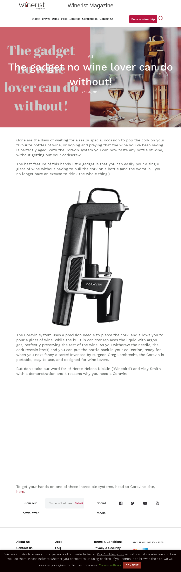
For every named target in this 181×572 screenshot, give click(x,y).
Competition (90, 18)
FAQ (58, 548)
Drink (55, 18)
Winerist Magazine (90, 5)
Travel (46, 18)
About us (23, 542)
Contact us (24, 548)
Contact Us (106, 18)
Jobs (58, 542)
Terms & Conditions (108, 542)
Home (36, 18)
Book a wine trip (143, 19)
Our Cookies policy (110, 554)
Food (64, 18)
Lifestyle (74, 18)
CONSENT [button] (132, 565)
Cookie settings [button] (110, 565)
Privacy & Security (107, 548)
